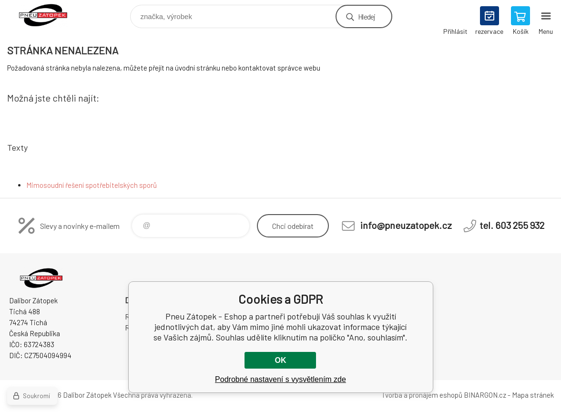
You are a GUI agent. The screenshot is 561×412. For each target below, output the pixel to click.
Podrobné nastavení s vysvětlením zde (280, 379)
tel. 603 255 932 (511, 225)
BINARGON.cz (485, 395)
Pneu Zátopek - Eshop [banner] (49, 14)
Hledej (366, 16)
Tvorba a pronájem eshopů (421, 395)
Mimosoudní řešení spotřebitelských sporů (91, 185)
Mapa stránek (533, 395)
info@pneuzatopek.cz (406, 225)
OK (280, 360)
